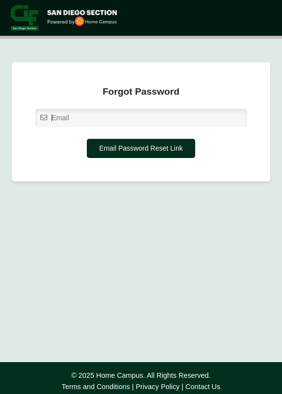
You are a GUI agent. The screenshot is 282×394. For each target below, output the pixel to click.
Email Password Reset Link (140, 148)
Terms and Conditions (96, 387)
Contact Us (202, 387)
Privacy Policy (158, 387)
